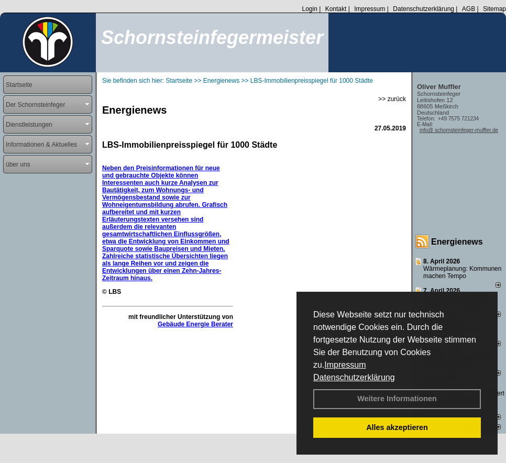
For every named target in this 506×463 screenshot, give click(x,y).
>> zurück (392, 99)
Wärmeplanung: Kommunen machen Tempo (462, 272)
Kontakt (336, 9)
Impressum (345, 364)
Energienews (457, 241)
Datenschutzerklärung (354, 377)
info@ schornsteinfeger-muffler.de (459, 130)
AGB (468, 9)
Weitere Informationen (397, 398)
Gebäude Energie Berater (195, 324)
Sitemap (494, 9)
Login (309, 9)
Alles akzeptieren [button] (397, 427)
